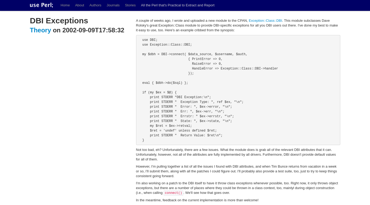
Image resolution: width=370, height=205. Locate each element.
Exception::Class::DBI (265, 21)
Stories (130, 5)
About (79, 5)
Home (65, 5)
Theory (40, 30)
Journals (113, 5)
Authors (95, 5)
